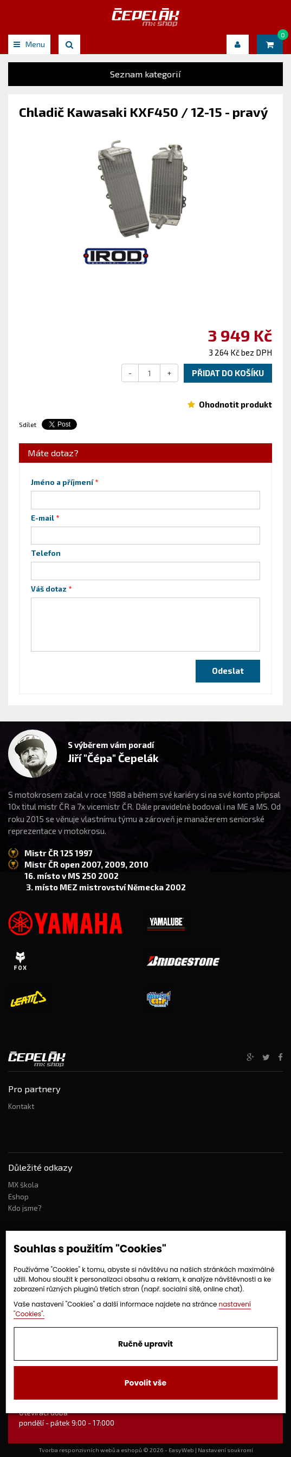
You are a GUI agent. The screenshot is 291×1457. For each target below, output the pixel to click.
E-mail (42, 518)
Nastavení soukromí (225, 1450)
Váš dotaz (49, 589)
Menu (29, 44)
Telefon (46, 553)
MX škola (23, 1184)
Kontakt (21, 1106)
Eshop (18, 1196)
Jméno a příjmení (62, 482)
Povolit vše (145, 1382)
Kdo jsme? (25, 1208)
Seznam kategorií (145, 74)
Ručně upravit (145, 1343)
